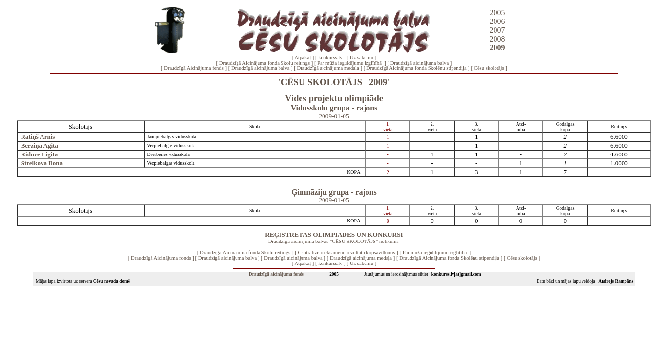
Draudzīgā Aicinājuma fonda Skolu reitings (264, 63)
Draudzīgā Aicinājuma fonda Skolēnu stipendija (416, 68)
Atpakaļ (302, 57)
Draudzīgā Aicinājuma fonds (194, 68)
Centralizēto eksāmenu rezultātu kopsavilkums (346, 252)
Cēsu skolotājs (489, 68)
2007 (497, 30)
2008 (497, 39)
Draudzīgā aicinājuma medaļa (328, 68)
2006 (497, 21)
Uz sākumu (361, 57)
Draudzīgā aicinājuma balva (419, 63)
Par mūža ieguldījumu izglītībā (350, 63)
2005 (497, 12)
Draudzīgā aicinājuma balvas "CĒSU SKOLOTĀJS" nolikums (333, 241)
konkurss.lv (330, 57)
